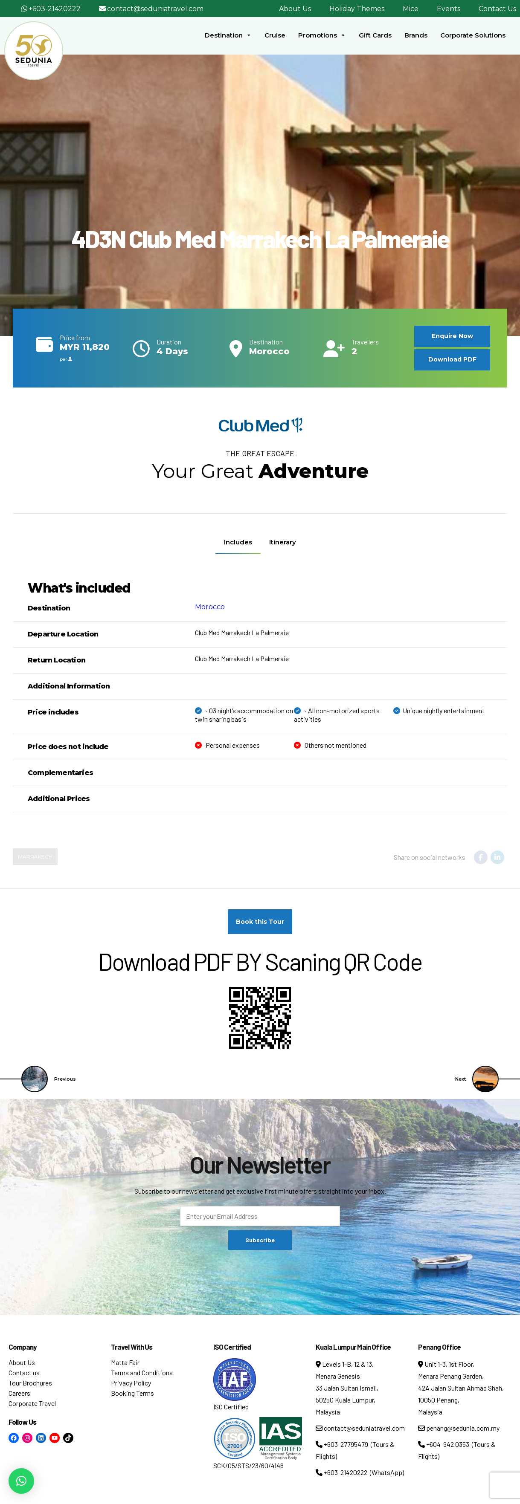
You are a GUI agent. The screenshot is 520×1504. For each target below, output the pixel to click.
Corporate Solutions (472, 35)
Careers (19, 1393)
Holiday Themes (356, 9)
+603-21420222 (55, 9)
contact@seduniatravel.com (155, 9)
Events (448, 9)
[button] (21, 1481)
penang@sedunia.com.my (459, 1428)
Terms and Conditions (142, 1372)
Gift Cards (375, 35)
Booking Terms (132, 1393)
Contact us (24, 1372)
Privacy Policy (131, 1383)
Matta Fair (125, 1362)
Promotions (322, 35)
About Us (295, 9)
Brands (415, 35)
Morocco (210, 607)
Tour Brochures (30, 1383)
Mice (410, 9)
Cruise (274, 35)
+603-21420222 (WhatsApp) (360, 1472)
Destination (228, 35)
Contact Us (497, 9)
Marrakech (35, 856)
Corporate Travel (32, 1403)
